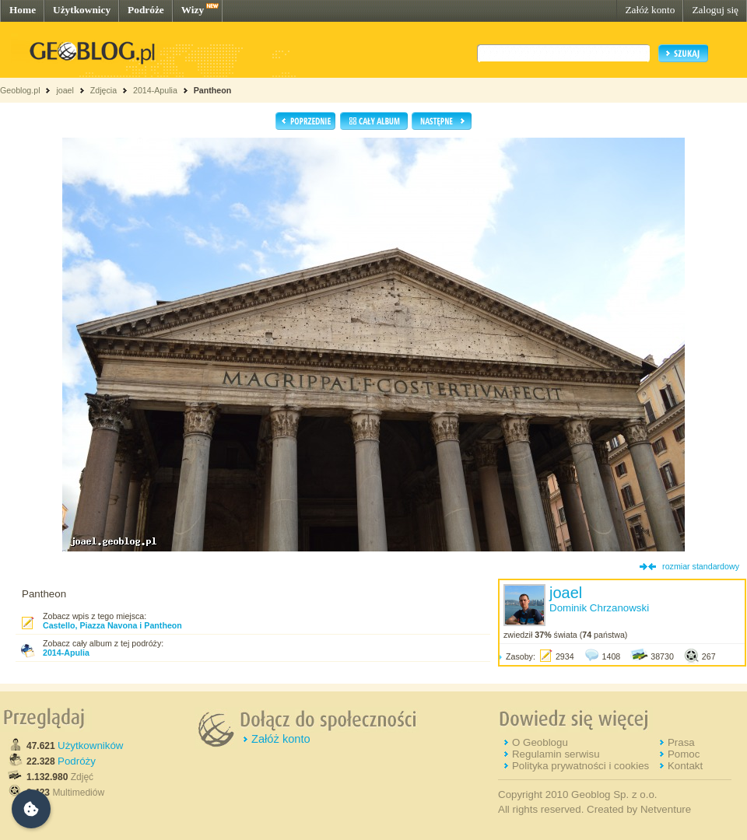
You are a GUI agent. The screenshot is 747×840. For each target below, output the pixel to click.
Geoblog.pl (20, 90)
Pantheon (213, 90)
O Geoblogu (540, 742)
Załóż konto (650, 10)
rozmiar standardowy (700, 566)
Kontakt (685, 766)
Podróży (77, 761)
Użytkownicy (81, 10)
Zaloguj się (715, 10)
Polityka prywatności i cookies (580, 766)
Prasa (681, 742)
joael (65, 90)
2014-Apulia (155, 90)
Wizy (192, 10)
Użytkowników (90, 745)
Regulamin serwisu (556, 754)
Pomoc (684, 754)
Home (22, 10)
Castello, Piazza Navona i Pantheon (112, 625)
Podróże (146, 10)
